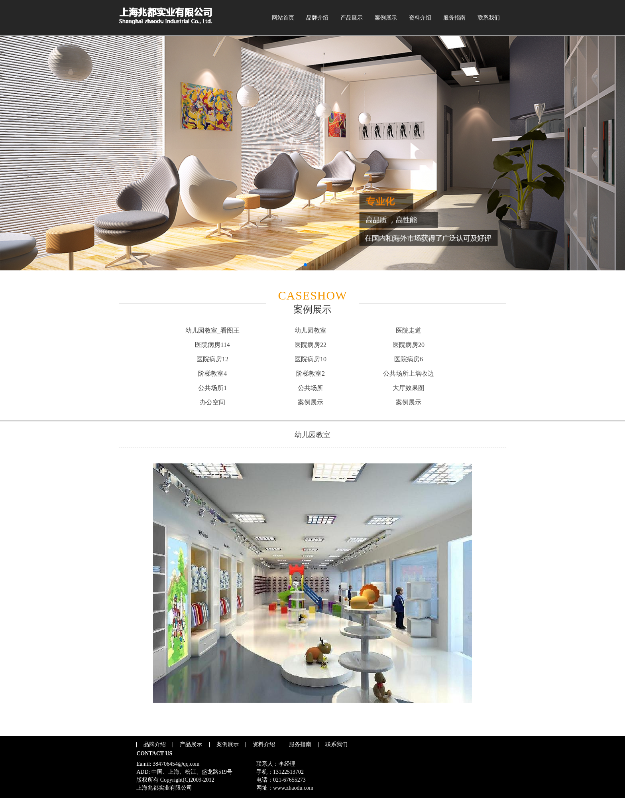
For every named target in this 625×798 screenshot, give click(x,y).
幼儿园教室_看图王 (212, 330)
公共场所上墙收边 (408, 373)
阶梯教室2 (310, 373)
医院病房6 (408, 359)
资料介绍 (420, 18)
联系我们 (489, 18)
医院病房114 (212, 344)
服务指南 (454, 18)
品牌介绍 (317, 18)
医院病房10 (310, 359)
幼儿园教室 (310, 330)
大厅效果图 (409, 387)
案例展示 (386, 18)
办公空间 (212, 402)
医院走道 (408, 330)
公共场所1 (212, 387)
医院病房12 (212, 359)
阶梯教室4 (212, 373)
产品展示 (351, 18)
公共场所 (310, 387)
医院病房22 (310, 344)
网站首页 (283, 18)
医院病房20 (409, 344)
